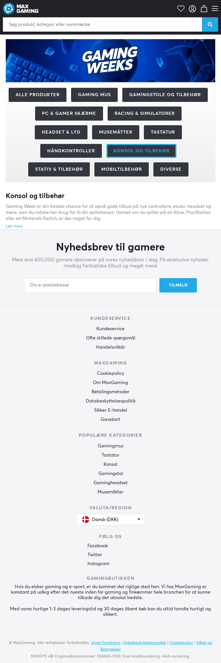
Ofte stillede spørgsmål (110, 338)
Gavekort (110, 419)
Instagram (98, 563)
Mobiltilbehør (121, 169)
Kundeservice (110, 328)
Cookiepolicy (110, 373)
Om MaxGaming (110, 382)
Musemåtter (115, 132)
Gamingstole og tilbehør (165, 94)
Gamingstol (110, 473)
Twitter (94, 554)
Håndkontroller (71, 151)
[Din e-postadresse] (90, 285)
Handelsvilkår (110, 347)
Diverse (171, 169)
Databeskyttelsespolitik (111, 401)
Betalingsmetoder (110, 392)
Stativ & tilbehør (59, 169)
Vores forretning (105, 643)
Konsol (110, 464)
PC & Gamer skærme (69, 113)
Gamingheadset (111, 482)
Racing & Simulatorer (145, 113)
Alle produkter (38, 94)
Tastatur (163, 132)
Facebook (97, 546)
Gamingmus (110, 446)
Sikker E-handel (110, 410)
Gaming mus (94, 94)
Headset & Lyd (61, 132)
